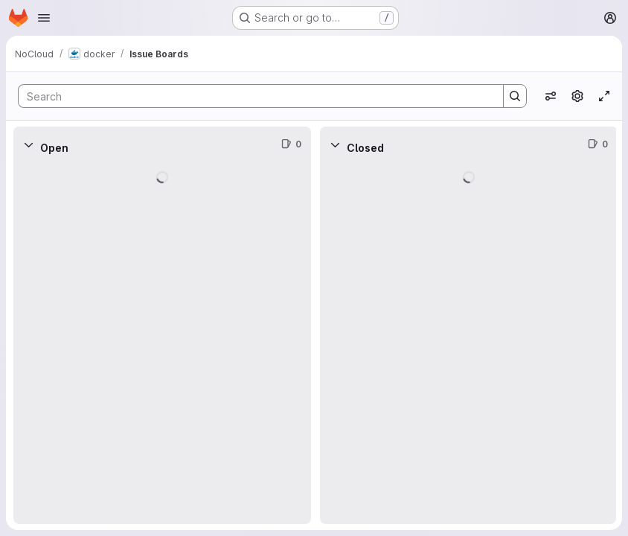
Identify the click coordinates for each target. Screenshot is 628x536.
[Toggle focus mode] (604, 96)
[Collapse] (28, 144)
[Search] (253, 96)
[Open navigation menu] (44, 18)
